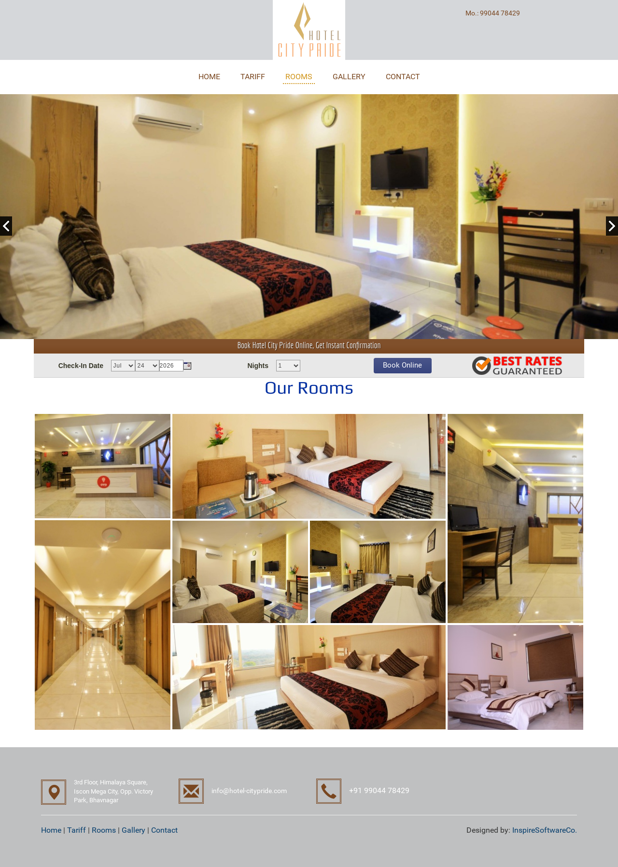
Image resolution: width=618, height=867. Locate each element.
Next (612, 226)
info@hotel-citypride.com (249, 791)
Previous (6, 226)
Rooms (104, 830)
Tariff (76, 830)
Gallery (133, 830)
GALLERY (349, 76)
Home (51, 830)
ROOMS (298, 76)
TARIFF (252, 76)
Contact (164, 830)
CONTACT (403, 76)
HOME (209, 76)
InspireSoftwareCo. (544, 830)
